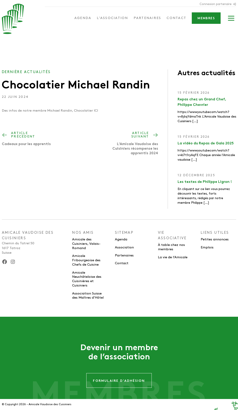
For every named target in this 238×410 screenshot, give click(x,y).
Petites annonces (215, 239)
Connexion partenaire (218, 4)
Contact (176, 18)
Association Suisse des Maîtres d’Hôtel (88, 296)
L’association (112, 18)
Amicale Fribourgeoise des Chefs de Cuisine (86, 260)
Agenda (83, 18)
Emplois (207, 247)
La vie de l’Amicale (172, 257)
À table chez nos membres (171, 247)
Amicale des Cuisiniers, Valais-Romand (86, 244)
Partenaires (147, 18)
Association (124, 247)
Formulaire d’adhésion (119, 381)
